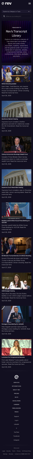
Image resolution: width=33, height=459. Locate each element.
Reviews (11, 454)
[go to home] (16, 377)
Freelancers (16, 408)
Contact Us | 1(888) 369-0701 (22, 454)
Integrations (16, 386)
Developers (17, 400)
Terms (13, 451)
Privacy (19, 451)
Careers (16, 404)
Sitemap (5, 454)
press (16, 412)
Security (8, 451)
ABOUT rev (16, 389)
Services (16, 382)
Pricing (16, 393)
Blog (16, 397)
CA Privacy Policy (26, 451)
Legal (3, 451)
